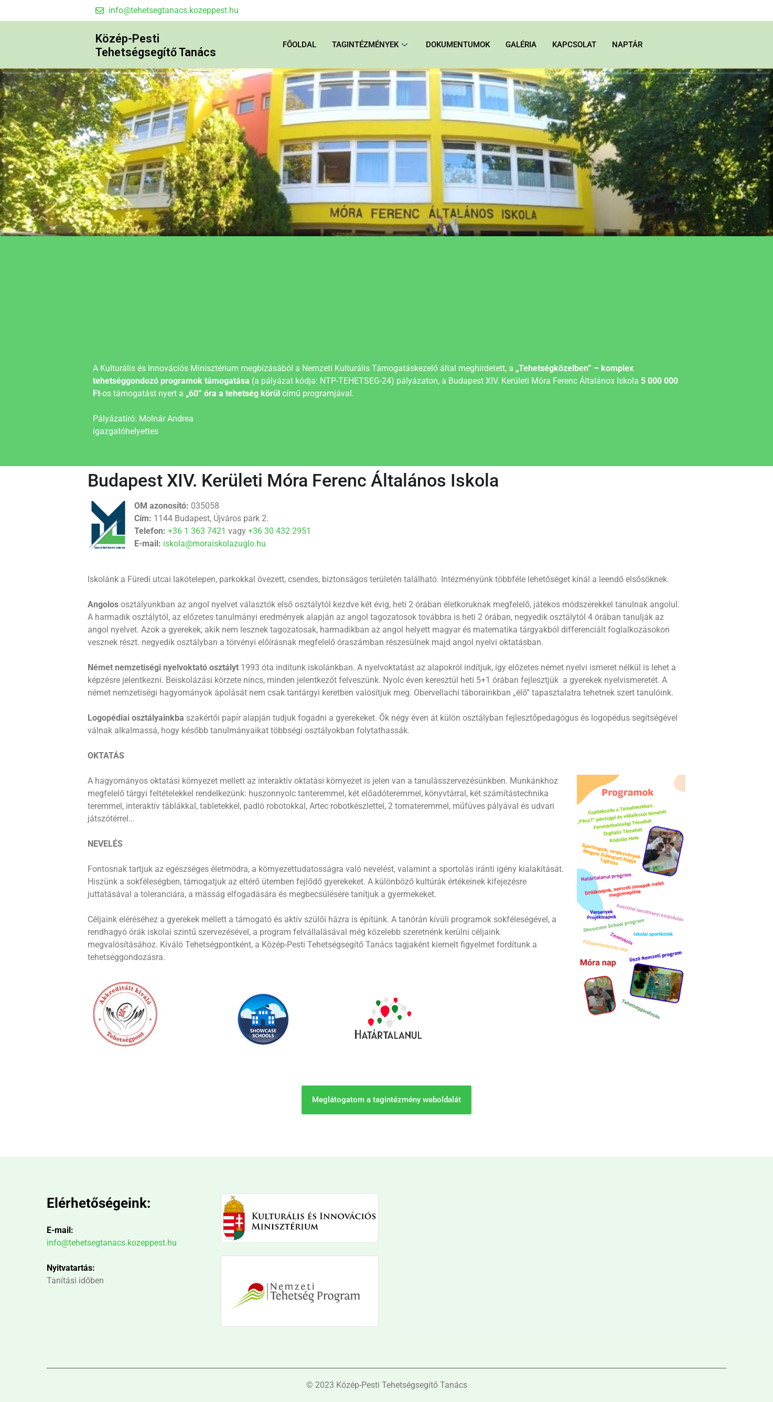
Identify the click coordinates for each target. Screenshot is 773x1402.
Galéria (521, 44)
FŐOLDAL (299, 44)
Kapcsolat (574, 44)
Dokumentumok (458, 44)
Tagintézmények (371, 44)
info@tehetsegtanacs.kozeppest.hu (112, 1243)
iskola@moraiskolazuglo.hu (214, 544)
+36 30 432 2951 (279, 531)
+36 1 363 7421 (197, 531)
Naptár (627, 44)
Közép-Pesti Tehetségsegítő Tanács (166, 44)
